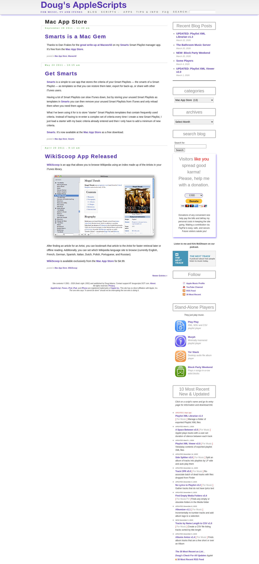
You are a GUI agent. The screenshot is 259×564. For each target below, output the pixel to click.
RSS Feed (189, 291)
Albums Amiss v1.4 (185, 537)
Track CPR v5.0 (183, 471)
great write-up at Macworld (96, 44)
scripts (110, 12)
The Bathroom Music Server (193, 44)
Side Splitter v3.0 (184, 457)
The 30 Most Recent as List (189, 551)
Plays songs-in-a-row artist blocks (194, 371)
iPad (75, 288)
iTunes (64, 288)
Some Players (184, 60)
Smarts (124, 44)
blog (93, 12)
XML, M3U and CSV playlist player (191, 326)
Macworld (72, 56)
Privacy (111, 286)
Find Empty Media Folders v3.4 (191, 495)
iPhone (84, 288)
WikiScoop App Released (81, 156)
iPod (70, 288)
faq (165, 12)
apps (128, 12)
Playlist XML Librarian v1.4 (189, 416)
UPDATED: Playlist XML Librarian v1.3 (190, 35)
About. (153, 283)
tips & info (147, 12)
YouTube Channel (193, 287)
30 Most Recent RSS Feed (189, 559)
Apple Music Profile (194, 283)
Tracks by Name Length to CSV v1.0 (193, 523)
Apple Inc (115, 288)
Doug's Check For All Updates (190, 555)
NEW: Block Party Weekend (193, 52)
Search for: (179, 143)
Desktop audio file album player (193, 356)
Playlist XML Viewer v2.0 (187, 443)
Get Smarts (61, 73)
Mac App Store (74, 49)
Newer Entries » (159, 276)
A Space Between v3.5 (186, 430)
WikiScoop (53, 164)
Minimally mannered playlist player (191, 341)
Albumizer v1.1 (183, 509)
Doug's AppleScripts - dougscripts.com (83, 5)
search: (181, 12)
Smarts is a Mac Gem (75, 36)
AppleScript (56, 288)
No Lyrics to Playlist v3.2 (188, 485)
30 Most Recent (192, 294)
